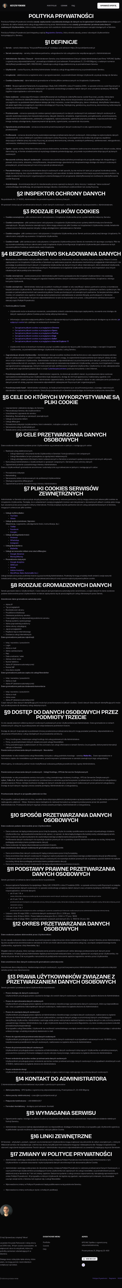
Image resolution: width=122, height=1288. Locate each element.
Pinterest (13, 537)
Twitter (13, 526)
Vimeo (12, 518)
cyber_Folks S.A (8, 780)
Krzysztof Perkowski (17, 5)
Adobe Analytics (17, 570)
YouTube (14, 516)
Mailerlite (14, 548)
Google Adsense (17, 554)
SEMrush (14, 565)
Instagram (14, 543)
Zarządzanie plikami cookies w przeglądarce (37, 328)
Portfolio (54, 6)
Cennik (64, 6)
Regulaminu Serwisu (54, 32)
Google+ (13, 532)
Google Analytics (17, 562)
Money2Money (16, 556)
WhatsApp (14, 540)
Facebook (14, 529)
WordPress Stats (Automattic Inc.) (24, 573)
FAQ (71, 6)
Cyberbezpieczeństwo (57, 368)
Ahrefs (13, 567)
